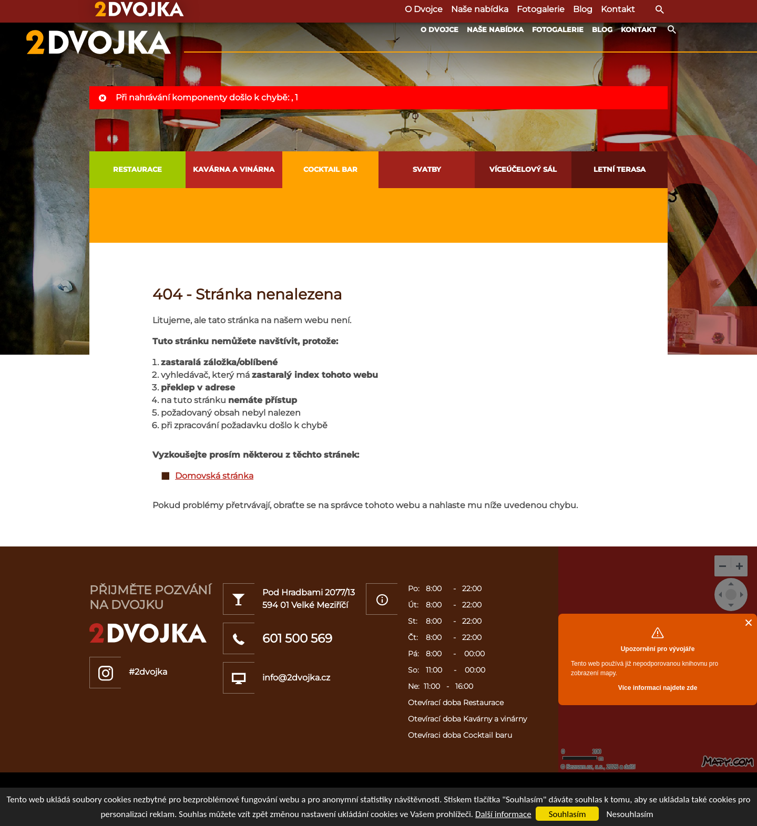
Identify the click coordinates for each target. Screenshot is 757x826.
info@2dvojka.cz (296, 678)
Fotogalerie (558, 29)
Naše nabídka (495, 29)
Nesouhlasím (629, 814)
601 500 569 (297, 638)
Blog (602, 29)
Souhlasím (567, 814)
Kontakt (638, 29)
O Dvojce (439, 29)
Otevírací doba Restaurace (456, 702)
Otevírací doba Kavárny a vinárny (467, 719)
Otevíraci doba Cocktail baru (460, 735)
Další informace (503, 814)
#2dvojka (148, 672)
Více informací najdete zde (658, 687)
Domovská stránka (214, 476)
